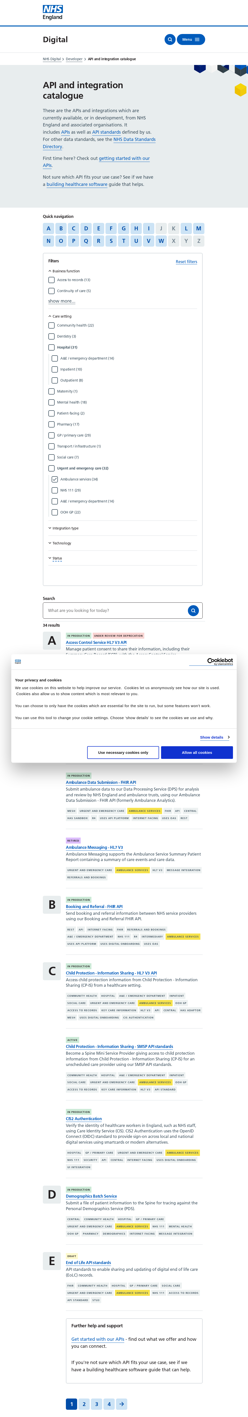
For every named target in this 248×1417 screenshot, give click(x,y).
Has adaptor (190, 1010)
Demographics (114, 1233)
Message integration (183, 870)
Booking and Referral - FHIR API (94, 906)
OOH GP (181, 1003)
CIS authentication (138, 1017)
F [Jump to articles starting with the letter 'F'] (111, 228)
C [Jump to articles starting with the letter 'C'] (73, 228)
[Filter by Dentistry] (127, 336)
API (177, 811)
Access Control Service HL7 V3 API (96, 642)
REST (184, 818)
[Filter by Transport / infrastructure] (127, 446)
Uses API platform (114, 818)
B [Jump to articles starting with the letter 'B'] (61, 228)
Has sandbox (77, 818)
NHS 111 (124, 936)
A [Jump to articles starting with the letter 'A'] (49, 228)
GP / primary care (99, 1152)
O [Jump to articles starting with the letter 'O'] (61, 240)
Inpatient (177, 995)
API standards (106, 132)
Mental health (180, 1226)
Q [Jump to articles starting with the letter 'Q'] (86, 240)
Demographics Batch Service (91, 1196)
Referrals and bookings (86, 877)
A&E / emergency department (90, 936)
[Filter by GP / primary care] (127, 435)
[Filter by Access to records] (127, 279)
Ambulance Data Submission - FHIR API (101, 782)
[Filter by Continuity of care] (127, 290)
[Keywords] (123, 610)
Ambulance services (145, 811)
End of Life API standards (88, 1262)
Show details (211, 737)
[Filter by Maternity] (127, 391)
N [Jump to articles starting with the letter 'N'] (49, 240)
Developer (74, 59)
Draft (71, 1256)
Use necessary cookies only (123, 752)
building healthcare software (77, 184)
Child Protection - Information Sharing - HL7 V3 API (111, 972)
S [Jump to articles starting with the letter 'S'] (111, 240)
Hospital (108, 995)
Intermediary (152, 936)
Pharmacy (91, 1233)
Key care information (118, 1010)
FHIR (168, 811)
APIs (65, 132)
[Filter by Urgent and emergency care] (127, 468)
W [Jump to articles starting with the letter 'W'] (161, 240)
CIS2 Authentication (84, 1118)
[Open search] (170, 39)
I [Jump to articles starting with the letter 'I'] (149, 228)
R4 (94, 818)
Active (72, 1040)
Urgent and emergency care (102, 811)
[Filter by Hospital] (127, 347)
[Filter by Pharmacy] (127, 424)
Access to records (82, 1010)
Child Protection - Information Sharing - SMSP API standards (119, 1046)
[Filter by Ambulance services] (128, 479)
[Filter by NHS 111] (128, 490)
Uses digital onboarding (120, 943)
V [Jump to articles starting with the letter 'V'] (149, 240)
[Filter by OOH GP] (128, 512)
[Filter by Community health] (127, 325)
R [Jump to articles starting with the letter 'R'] (98, 240)
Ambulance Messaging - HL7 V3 (94, 847)
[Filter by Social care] (127, 457)
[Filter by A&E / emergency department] (128, 358)
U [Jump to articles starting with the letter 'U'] (136, 240)
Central (190, 811)
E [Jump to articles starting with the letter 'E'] (98, 228)
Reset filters (186, 261)
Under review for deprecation (118, 635)
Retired (73, 840)
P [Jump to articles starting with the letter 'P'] (73, 240)
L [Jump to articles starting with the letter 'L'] (186, 228)
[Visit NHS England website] (53, 12)
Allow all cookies (197, 752)
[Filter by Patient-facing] (127, 413)
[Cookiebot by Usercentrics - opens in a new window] (211, 662)
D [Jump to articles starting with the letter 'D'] (86, 228)
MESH (71, 811)
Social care (76, 1003)
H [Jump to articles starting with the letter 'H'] (136, 228)
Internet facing (145, 818)
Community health (82, 995)
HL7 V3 (158, 870)
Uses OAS (169, 818)
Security (90, 1160)
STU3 (96, 1300)
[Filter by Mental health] (127, 402)
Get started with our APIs (97, 1339)
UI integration (78, 1167)
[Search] (193, 610)
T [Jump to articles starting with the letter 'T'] (123, 240)
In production (78, 635)
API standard (165, 1089)
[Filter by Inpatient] (128, 369)
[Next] (121, 1404)
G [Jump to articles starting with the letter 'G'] (124, 228)
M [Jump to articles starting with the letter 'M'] (198, 228)
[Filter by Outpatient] (128, 380)
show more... (61, 301)
